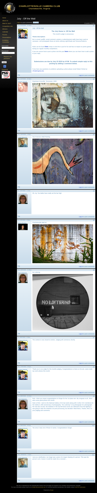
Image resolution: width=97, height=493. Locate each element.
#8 (94, 367)
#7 (94, 337)
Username (5, 46)
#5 (94, 220)
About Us (5, 20)
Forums (4, 34)
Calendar (5, 32)
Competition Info (7, 26)
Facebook (5, 69)
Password (5, 51)
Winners (4, 29)
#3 (94, 134)
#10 (93, 425)
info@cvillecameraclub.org (38, 487)
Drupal (51, 490)
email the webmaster (80, 487)
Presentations (6, 37)
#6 (94, 270)
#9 (94, 396)
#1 (94, 25)
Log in (19, 22)
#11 (93, 455)
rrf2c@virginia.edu (38, 71)
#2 (94, 79)
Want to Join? (6, 23)
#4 (94, 191)
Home (4, 18)
